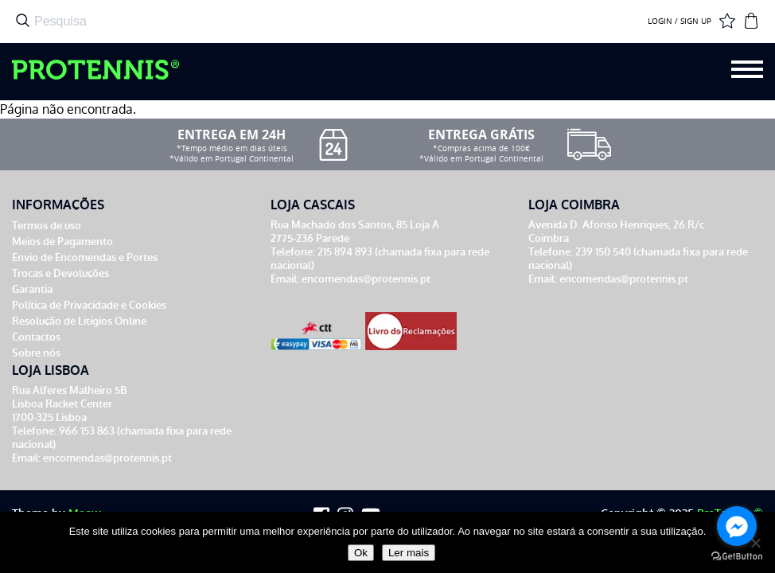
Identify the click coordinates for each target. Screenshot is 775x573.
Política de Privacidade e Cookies (89, 305)
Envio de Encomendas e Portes (85, 257)
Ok (361, 553)
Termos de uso (46, 225)
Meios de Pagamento (62, 241)
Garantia (32, 289)
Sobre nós (36, 353)
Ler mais (408, 553)
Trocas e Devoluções (60, 273)
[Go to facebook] (737, 526)
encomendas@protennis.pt (366, 279)
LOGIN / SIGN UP (679, 21)
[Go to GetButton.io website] (736, 557)
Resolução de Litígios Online (79, 321)
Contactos (36, 337)
